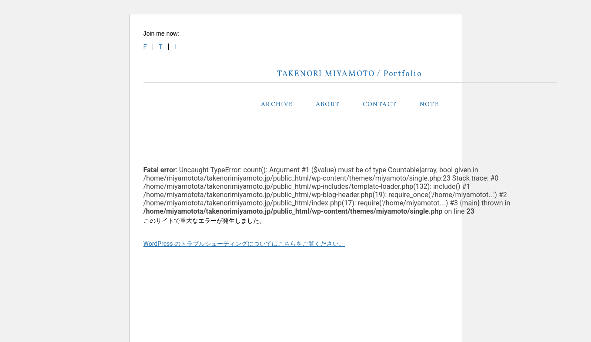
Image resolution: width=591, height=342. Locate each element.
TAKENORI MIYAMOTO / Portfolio (349, 74)
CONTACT (380, 105)
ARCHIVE (277, 105)
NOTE (429, 105)
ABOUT (328, 105)
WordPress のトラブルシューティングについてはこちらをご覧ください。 (244, 243)
